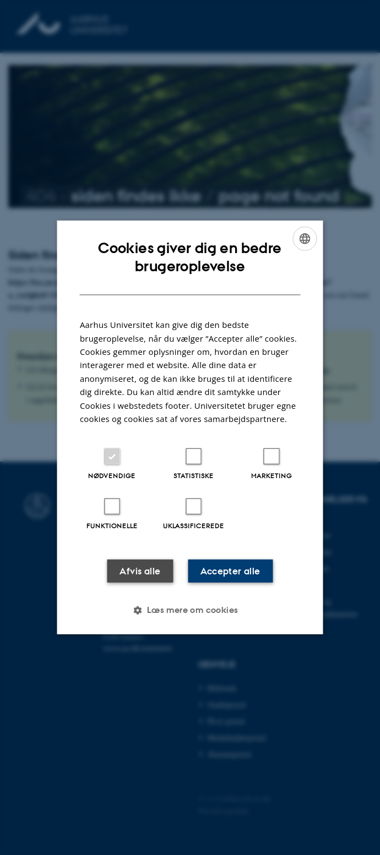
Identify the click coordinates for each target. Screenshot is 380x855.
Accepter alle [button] (230, 571)
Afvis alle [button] (140, 571)
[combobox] (305, 238)
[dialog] (190, 427)
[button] (190, 610)
